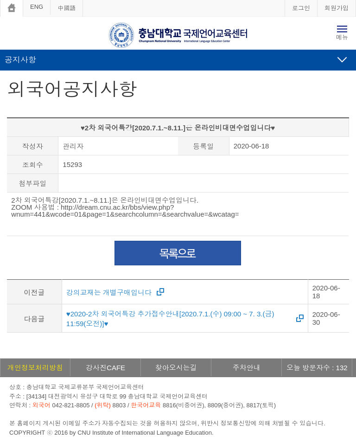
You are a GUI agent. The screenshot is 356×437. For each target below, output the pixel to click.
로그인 (301, 8)
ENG (36, 6)
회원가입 (336, 8)
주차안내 (247, 368)
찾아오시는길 (176, 368)
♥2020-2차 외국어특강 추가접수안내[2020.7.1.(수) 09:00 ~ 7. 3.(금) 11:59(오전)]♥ (170, 319)
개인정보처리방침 (35, 368)
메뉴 (342, 37)
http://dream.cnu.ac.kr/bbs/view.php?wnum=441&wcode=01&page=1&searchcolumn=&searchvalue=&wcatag (123, 210)
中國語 (66, 8)
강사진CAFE (105, 368)
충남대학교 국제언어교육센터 (178, 35)
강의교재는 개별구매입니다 (109, 292)
